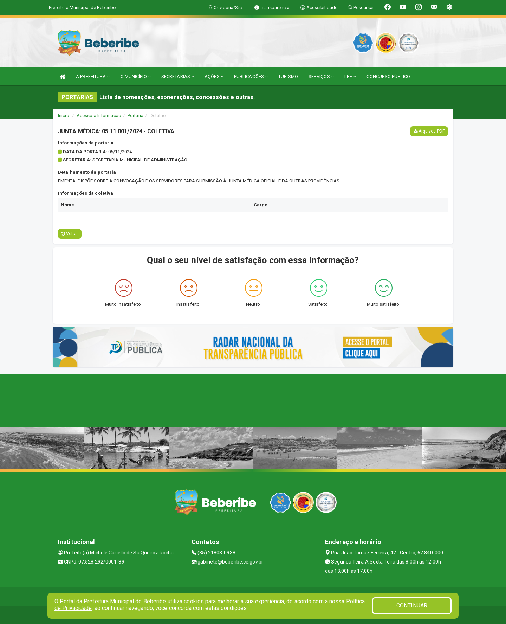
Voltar (69, 233)
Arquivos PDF (429, 131)
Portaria (135, 115)
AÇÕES (214, 76)
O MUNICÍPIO (136, 76)
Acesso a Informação (99, 115)
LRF (350, 76)
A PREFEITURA (93, 76)
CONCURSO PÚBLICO (388, 76)
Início (63, 115)
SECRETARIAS (177, 76)
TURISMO (288, 76)
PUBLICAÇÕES (251, 76)
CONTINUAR (411, 605)
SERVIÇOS (321, 76)
